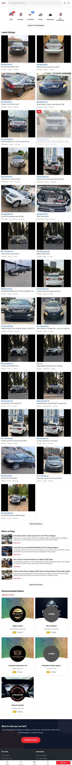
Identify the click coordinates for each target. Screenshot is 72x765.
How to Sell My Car (42, 705)
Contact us (39, 724)
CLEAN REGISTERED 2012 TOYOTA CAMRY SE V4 (17, 291)
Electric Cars (5, 711)
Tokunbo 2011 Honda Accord (10, 179)
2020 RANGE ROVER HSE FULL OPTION (50, 366)
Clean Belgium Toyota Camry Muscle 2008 (50, 104)
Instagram (6, 744)
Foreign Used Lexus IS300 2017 (11, 403)
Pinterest (6, 741)
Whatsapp (6, 734)
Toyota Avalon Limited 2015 (10, 254)
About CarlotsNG (41, 698)
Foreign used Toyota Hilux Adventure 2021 (50, 179)
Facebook (6, 737)
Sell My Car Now (30, 683)
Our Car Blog (5, 698)
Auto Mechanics (8, 723)
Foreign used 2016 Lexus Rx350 (47, 441)
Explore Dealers (8, 595)
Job (40, 711)
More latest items (36, 524)
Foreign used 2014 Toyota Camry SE (48, 291)
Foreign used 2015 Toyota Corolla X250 (14, 441)
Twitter (5, 748)
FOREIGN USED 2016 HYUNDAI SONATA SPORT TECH (18, 328)
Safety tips (39, 717)
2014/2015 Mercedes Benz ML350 (12, 216)
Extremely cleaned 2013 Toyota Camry (49, 478)
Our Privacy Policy (41, 714)
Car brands (39, 708)
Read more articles (36, 585)
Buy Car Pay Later (7, 702)
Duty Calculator (6, 717)
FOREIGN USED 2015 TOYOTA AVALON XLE (15, 141)
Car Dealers (5, 720)
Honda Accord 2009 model (10, 67)
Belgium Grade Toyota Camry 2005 (48, 67)
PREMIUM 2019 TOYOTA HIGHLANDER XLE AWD (53, 142)
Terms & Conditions (42, 721)
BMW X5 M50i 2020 (43, 254)
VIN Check (5, 714)
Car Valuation (6, 705)
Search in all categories (36, 25)
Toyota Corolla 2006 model (10, 104)
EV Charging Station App (9, 708)
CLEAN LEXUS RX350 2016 (10, 366)
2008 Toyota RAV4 (43, 216)
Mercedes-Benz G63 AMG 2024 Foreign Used (51, 403)
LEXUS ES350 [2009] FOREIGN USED (13, 515)
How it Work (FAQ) (41, 702)
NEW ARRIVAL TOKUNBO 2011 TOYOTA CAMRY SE (53, 329)
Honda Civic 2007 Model (9, 478)
